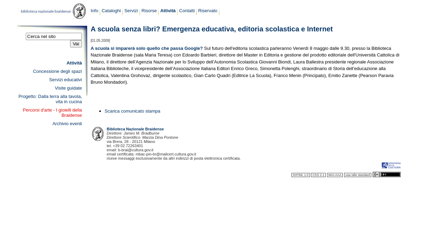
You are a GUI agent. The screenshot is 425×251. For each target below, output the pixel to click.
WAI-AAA (335, 175)
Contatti (187, 10)
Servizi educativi (65, 79)
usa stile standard (358, 175)
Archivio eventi (67, 123)
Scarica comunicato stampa (132, 111)
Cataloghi (111, 10)
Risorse (149, 10)
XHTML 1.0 (301, 175)
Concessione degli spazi (57, 71)
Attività (168, 10)
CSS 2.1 (318, 175)
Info (94, 10)
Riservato (208, 10)
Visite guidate (68, 88)
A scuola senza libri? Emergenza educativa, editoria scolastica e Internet (212, 29)
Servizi (131, 10)
